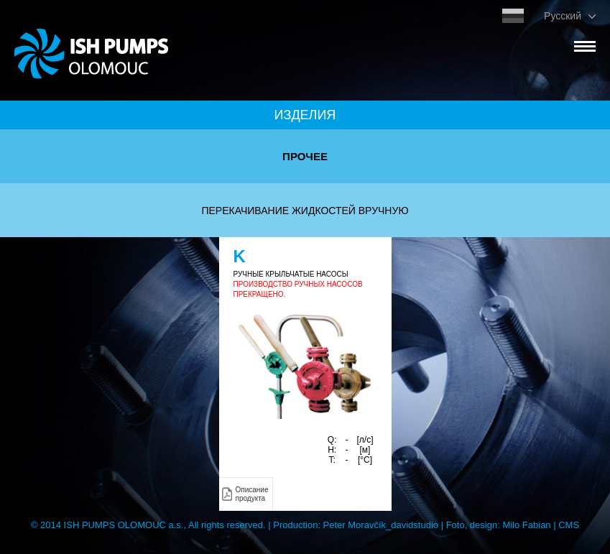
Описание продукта (252, 494)
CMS (568, 525)
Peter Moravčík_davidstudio (380, 525)
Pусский (562, 16)
